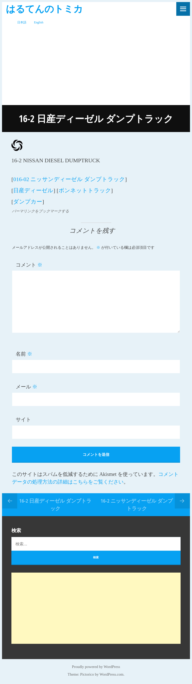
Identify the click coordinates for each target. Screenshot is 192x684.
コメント (29, 265)
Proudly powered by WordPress (96, 667)
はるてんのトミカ (44, 8)
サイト (23, 419)
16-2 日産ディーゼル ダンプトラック (55, 504)
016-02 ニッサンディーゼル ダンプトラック (69, 179)
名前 (24, 354)
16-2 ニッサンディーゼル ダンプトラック (137, 504)
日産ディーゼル (33, 190)
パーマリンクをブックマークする (40, 211)
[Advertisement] (96, 67)
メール (26, 386)
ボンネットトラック (85, 190)
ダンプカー (27, 201)
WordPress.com (111, 674)
